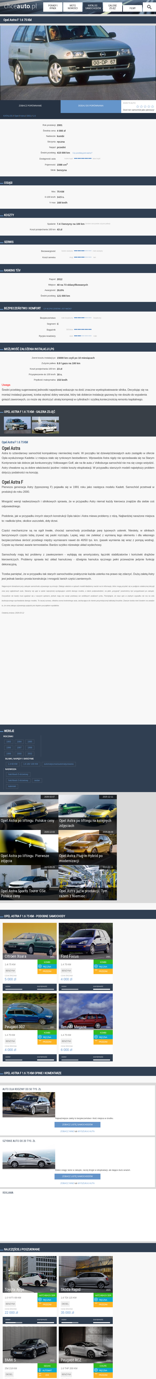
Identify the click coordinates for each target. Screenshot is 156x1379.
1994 (19, 741)
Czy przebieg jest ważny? (82, 153)
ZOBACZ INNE (67, 1131)
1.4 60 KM (12, 764)
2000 (19, 754)
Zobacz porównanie (30, 106)
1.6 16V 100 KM (30, 764)
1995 (30, 741)
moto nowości (73, 7)
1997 (19, 747)
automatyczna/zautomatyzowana (59, 764)
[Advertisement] (28, 1217)
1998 (30, 747)
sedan (37, 780)
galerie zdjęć (112, 7)
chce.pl (20, 4)
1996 (8, 747)
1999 (8, 754)
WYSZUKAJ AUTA (86, 1131)
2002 (30, 754)
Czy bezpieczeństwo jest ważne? (57, 309)
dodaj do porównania (90, 106)
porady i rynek (53, 7)
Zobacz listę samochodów (77, 1124)
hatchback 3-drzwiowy (18, 780)
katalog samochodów (93, 7)
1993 (8, 741)
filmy (133, 8)
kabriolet (12, 786)
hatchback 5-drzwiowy (18, 774)
